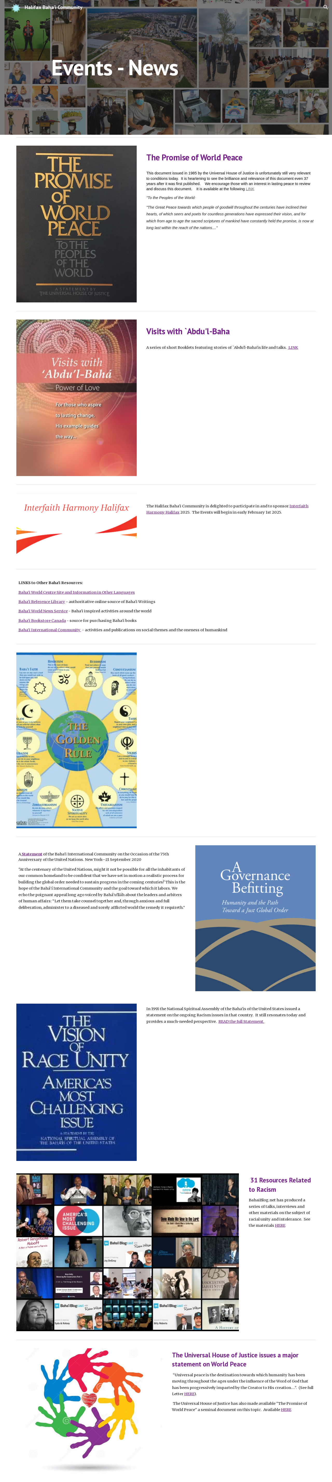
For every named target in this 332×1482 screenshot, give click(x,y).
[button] (326, 7)
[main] (114, 67)
